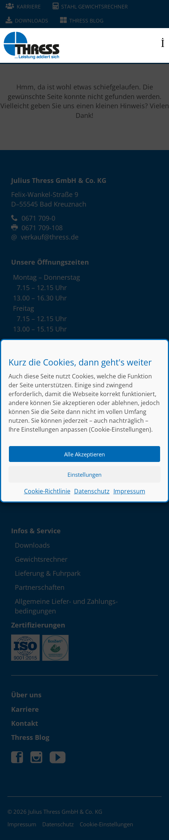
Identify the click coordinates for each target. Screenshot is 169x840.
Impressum (129, 498)
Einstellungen (84, 482)
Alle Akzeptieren (84, 461)
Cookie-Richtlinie (47, 498)
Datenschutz (92, 498)
